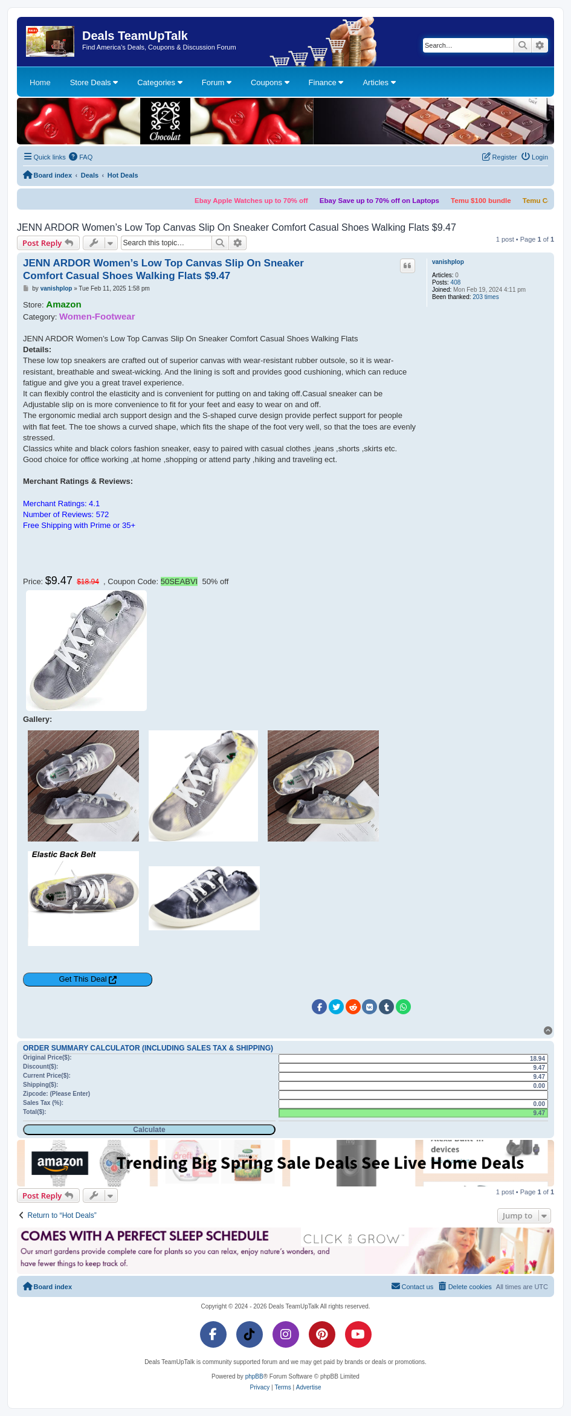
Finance (326, 82)
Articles (379, 82)
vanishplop (448, 262)
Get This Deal (82, 978)
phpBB (254, 1376)
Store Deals (94, 82)
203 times (485, 297)
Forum (216, 82)
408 (456, 282)
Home (40, 82)
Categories (159, 82)
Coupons (270, 82)
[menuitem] (81, 157)
